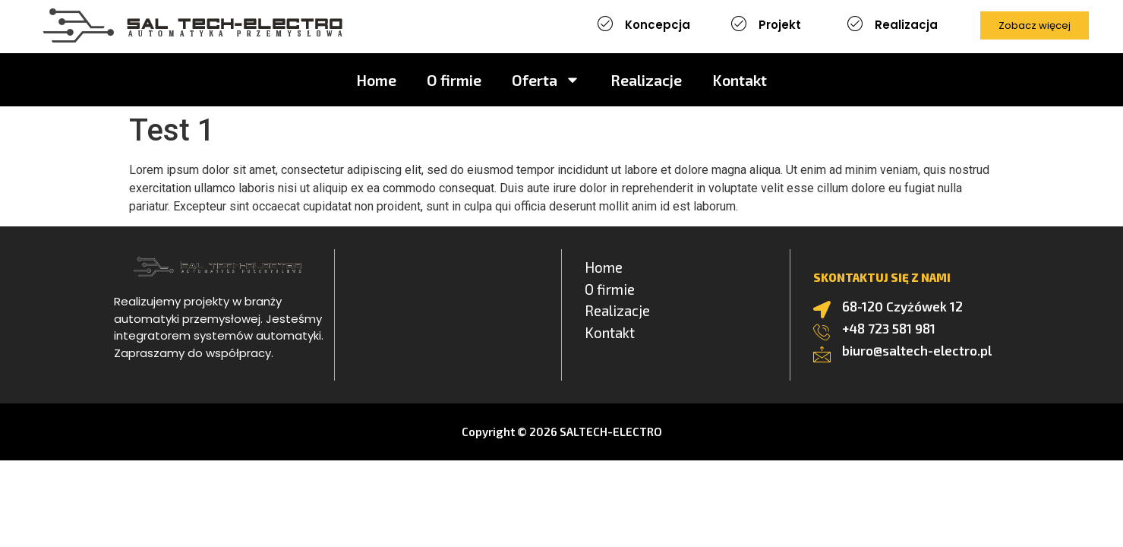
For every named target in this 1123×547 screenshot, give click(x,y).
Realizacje (646, 80)
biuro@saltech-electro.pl (917, 350)
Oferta (546, 80)
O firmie (454, 80)
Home (376, 80)
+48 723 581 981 (888, 328)
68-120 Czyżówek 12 (902, 306)
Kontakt (739, 80)
